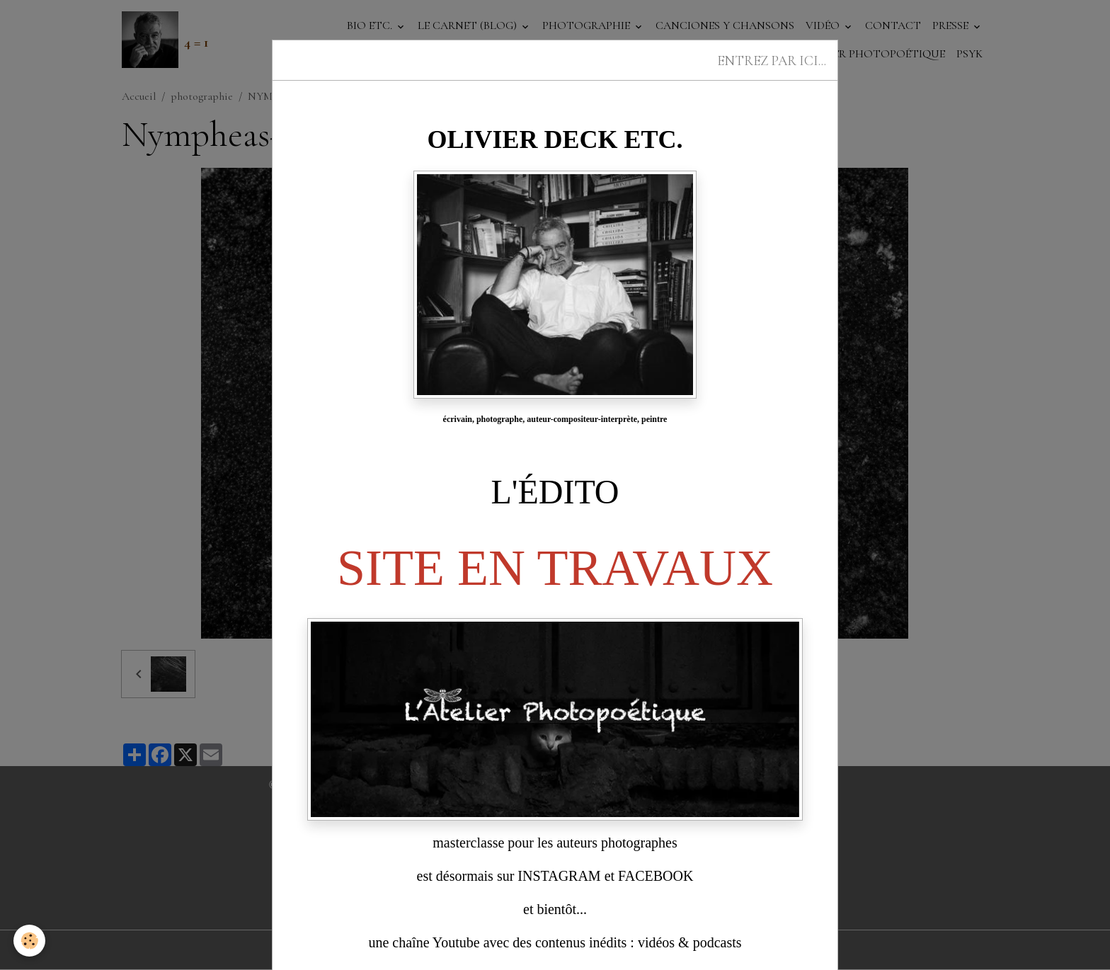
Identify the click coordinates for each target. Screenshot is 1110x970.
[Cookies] (30, 941)
